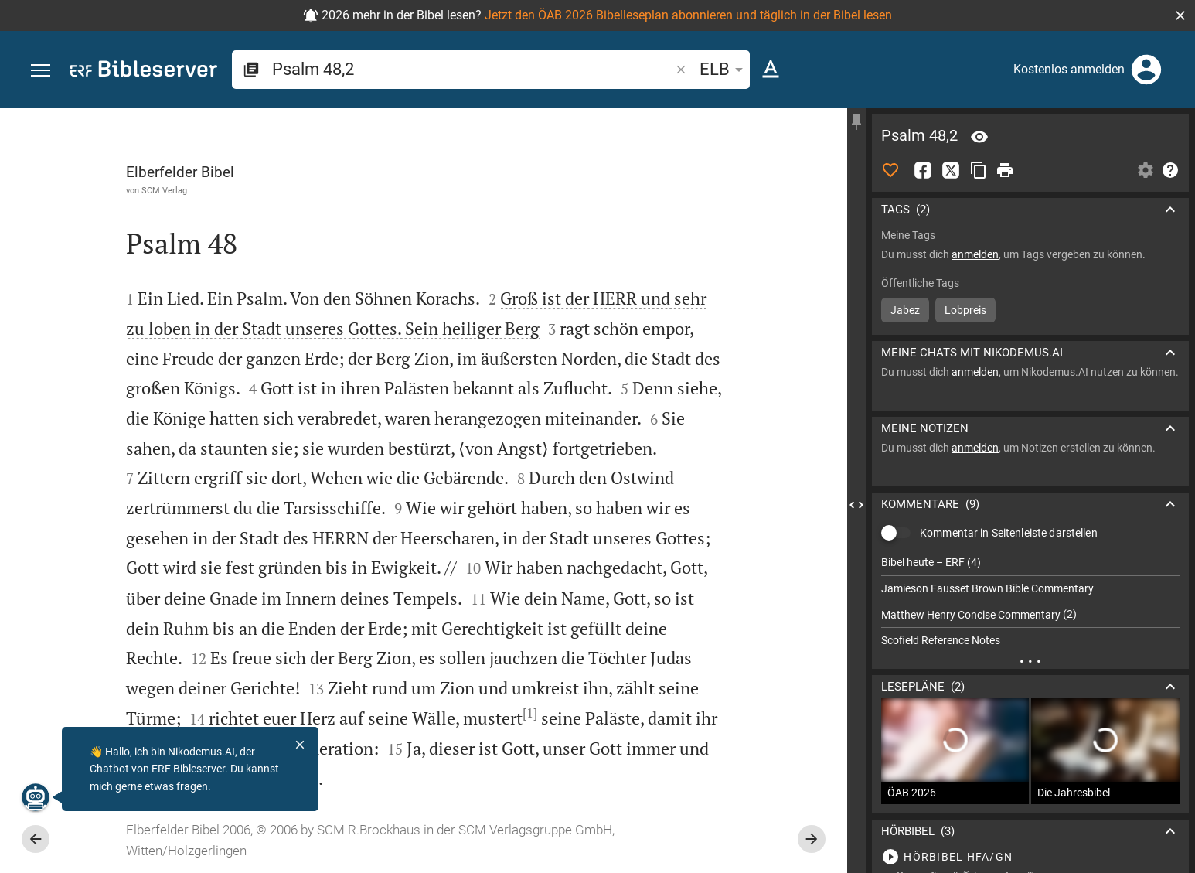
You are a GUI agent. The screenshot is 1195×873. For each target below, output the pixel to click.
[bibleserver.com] (143, 71)
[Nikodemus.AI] (35, 797)
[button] (1180, 15)
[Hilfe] (1170, 170)
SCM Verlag (164, 190)
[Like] (890, 170)
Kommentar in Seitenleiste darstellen (1009, 533)
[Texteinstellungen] (770, 69)
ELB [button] (724, 69)
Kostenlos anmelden (1069, 69)
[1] (530, 712)
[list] (1030, 601)
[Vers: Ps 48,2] (979, 136)
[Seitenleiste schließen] (856, 504)
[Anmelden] (1146, 69)
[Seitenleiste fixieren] (856, 122)
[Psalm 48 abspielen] (1030, 857)
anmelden (975, 254)
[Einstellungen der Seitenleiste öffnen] (1145, 170)
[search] (472, 69)
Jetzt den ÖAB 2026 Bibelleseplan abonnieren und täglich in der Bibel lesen (688, 15)
